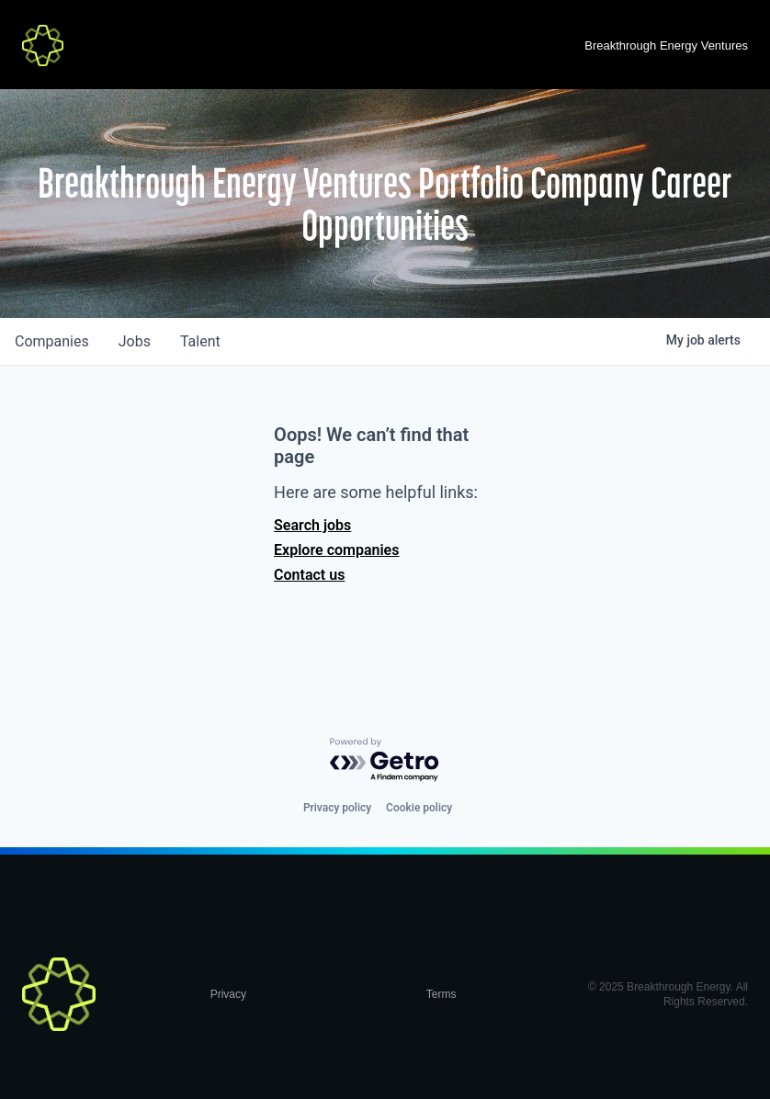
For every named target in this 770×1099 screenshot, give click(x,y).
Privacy (228, 994)
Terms (441, 994)
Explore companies (336, 550)
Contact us (309, 574)
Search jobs (312, 525)
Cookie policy (419, 807)
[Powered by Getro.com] (385, 760)
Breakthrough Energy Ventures (666, 45)
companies (52, 341)
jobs (135, 341)
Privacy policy (337, 807)
